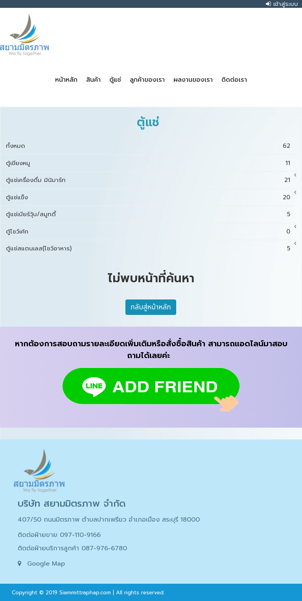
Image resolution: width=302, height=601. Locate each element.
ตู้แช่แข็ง (17, 197)
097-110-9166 (80, 535)
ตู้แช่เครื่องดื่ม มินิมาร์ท (36, 180)
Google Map (46, 563)
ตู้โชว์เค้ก (17, 231)
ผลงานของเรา (193, 80)
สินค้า (93, 80)
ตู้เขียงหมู (18, 163)
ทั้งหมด (15, 146)
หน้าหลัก (66, 80)
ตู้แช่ (115, 80)
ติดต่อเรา (234, 80)
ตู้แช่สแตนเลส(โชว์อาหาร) (39, 248)
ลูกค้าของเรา (147, 80)
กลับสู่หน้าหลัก (151, 307)
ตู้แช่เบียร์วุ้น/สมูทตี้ (31, 214)
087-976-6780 (104, 548)
